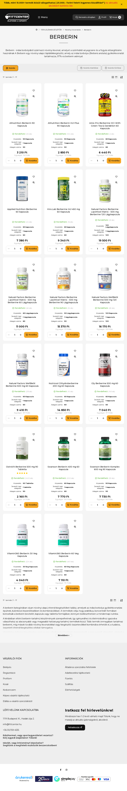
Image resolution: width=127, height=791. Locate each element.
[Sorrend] (121, 77)
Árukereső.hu (24, 780)
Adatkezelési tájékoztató (77, 673)
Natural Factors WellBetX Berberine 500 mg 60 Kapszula (22, 384)
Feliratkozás (75, 727)
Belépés (7, 667)
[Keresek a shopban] (85, 17)
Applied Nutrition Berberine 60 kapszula (22, 210)
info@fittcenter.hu (12, 724)
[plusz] (20, 160)
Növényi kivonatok (73, 30)
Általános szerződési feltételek (80, 667)
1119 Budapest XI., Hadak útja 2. (18, 718)
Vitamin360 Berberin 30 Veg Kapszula (22, 554)
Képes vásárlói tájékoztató (16, 695)
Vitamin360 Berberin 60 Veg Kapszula (63, 554)
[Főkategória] (36, 30)
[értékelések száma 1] (22, 473)
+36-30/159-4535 (11, 730)
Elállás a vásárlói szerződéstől (17, 701)
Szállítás (69, 684)
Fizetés (68, 678)
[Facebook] (61, 770)
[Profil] (102, 17)
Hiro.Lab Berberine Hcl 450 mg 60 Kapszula (63, 210)
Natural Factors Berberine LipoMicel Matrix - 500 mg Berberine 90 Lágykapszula (63, 300)
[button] (43, 17)
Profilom (7, 678)
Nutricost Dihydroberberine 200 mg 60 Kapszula (63, 384)
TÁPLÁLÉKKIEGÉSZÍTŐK (51, 30)
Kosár (6, 684)
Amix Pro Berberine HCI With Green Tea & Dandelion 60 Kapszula (104, 126)
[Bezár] (121, 4)
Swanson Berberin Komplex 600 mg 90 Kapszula (105, 468)
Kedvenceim (9, 690)
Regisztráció (9, 673)
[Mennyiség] (14, 160)
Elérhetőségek (72, 690)
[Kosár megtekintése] (115, 17)
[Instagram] (66, 770)
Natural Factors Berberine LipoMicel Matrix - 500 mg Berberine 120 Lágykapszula (105, 212)
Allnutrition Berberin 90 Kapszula (22, 124)
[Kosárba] (31, 161)
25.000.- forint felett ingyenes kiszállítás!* (80, 2)
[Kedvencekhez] (34, 90)
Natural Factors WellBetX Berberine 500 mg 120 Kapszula (105, 300)
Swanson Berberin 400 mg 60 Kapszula (63, 468)
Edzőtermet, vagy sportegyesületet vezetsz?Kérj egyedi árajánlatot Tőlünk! (28, 736)
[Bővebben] (64, 635)
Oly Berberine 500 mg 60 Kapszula (104, 384)
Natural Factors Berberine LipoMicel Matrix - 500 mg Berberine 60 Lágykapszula (22, 300)
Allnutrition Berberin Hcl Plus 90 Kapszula (63, 124)
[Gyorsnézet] (34, 96)
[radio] (116, 77)
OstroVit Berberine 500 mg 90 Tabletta (22, 468)
